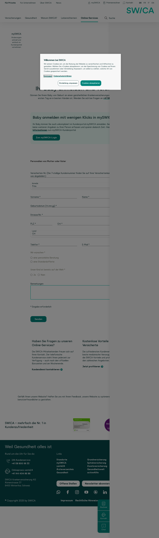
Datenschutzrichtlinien (63, 76)
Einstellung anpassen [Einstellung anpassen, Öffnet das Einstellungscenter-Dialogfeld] (68, 83)
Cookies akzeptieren (91, 83)
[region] (80, 72)
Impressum (48, 76)
